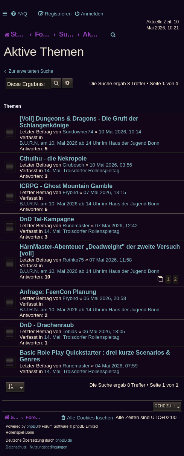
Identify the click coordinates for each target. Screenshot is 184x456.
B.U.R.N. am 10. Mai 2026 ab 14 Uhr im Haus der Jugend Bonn (90, 143)
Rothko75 (73, 260)
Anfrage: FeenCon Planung (58, 292)
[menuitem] (19, 13)
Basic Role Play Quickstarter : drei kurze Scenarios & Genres (95, 356)
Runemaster (76, 225)
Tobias (69, 331)
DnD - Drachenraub (47, 325)
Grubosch (73, 165)
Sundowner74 (77, 132)
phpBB (32, 426)
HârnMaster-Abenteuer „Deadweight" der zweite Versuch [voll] (100, 250)
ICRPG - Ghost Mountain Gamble (66, 186)
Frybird (70, 192)
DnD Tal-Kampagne (47, 219)
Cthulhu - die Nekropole (53, 158)
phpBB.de (63, 440)
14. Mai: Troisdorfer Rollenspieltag (81, 170)
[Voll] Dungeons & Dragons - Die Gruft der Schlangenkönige (79, 122)
